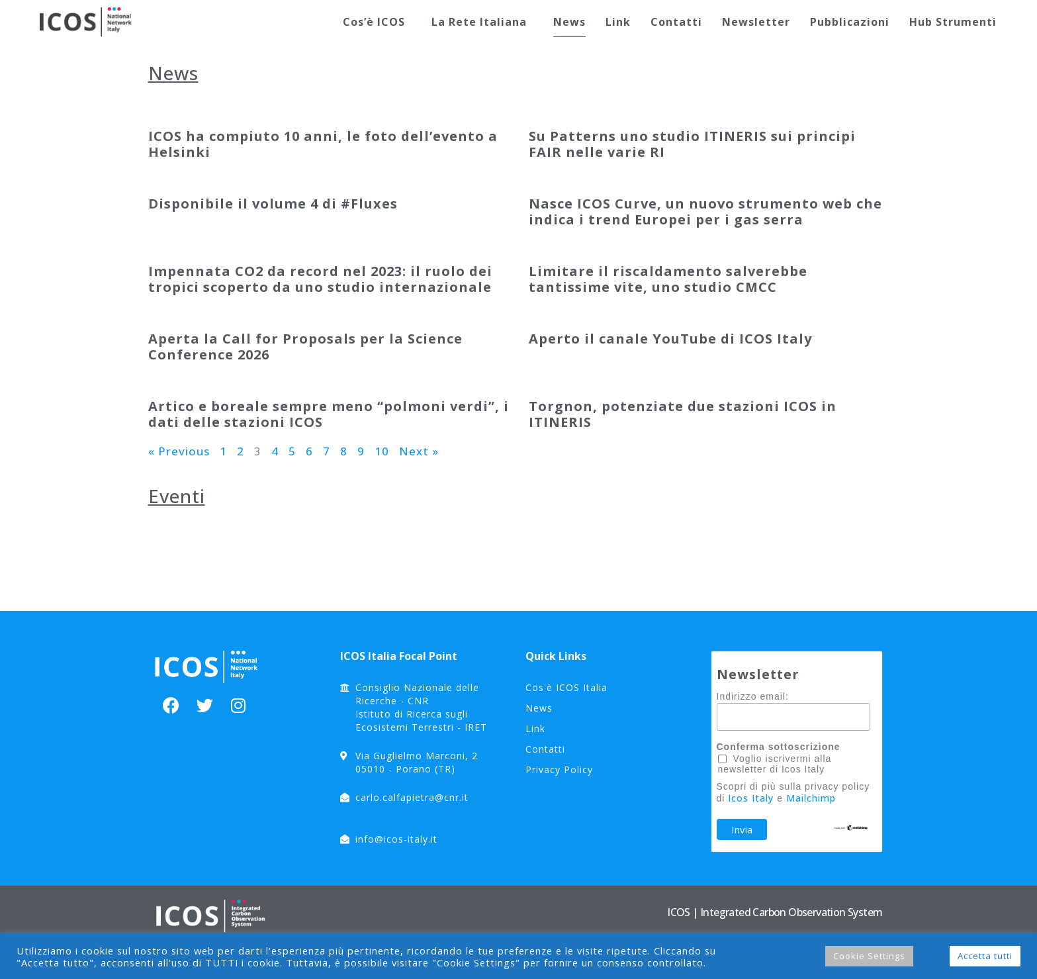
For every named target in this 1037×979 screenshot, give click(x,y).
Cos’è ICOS (377, 22)
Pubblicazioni (849, 22)
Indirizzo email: (753, 696)
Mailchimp (811, 798)
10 (382, 451)
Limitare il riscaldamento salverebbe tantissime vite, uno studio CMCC (668, 279)
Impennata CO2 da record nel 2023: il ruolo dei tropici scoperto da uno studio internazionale (320, 279)
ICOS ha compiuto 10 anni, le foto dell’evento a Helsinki (323, 144)
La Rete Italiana (482, 22)
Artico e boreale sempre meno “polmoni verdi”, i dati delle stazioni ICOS (328, 414)
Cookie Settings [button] (869, 956)
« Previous (179, 451)
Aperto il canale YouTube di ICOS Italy (670, 339)
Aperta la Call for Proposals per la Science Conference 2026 (305, 346)
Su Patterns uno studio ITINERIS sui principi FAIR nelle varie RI (692, 144)
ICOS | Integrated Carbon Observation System (774, 912)
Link (618, 22)
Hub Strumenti (953, 22)
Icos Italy (751, 798)
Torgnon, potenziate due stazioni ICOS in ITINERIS (682, 414)
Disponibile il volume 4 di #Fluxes (273, 203)
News (569, 22)
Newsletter (756, 22)
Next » (419, 451)
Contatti (676, 22)
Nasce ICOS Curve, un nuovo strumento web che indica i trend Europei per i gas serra (705, 211)
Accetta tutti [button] (985, 956)
